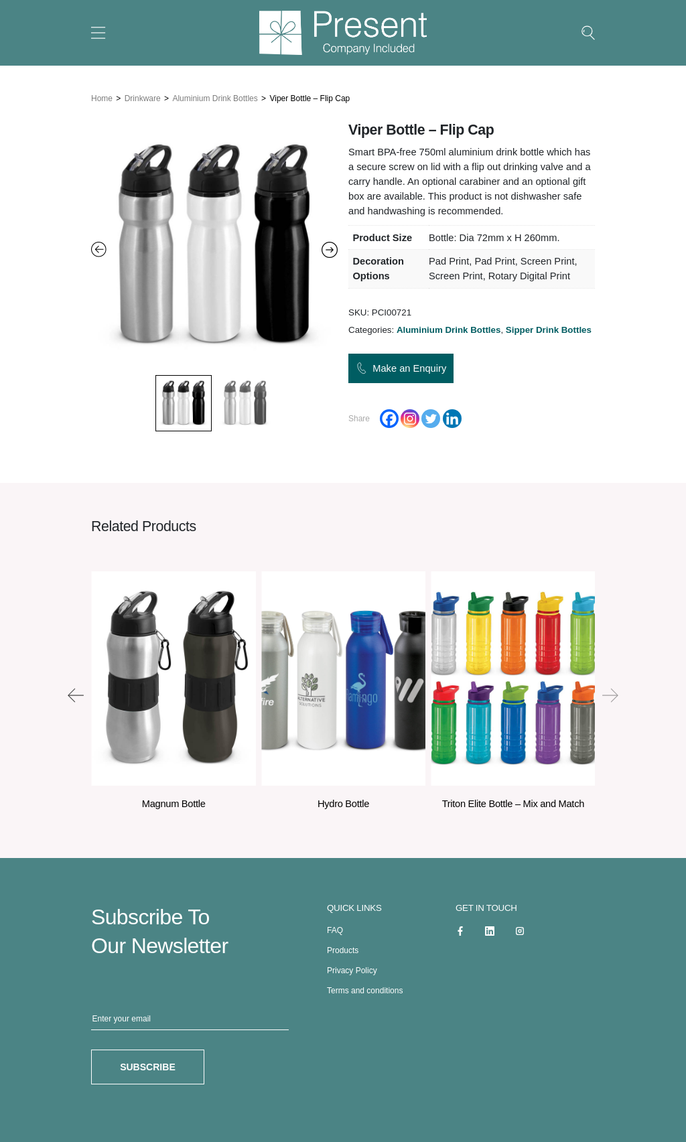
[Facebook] (389, 416)
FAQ (335, 927)
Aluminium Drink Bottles (214, 95)
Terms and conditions (365, 988)
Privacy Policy (352, 968)
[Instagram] (410, 416)
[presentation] (76, 692)
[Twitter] (430, 416)
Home (102, 95)
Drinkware (143, 95)
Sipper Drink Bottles (549, 327)
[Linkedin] (452, 416)
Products (342, 947)
